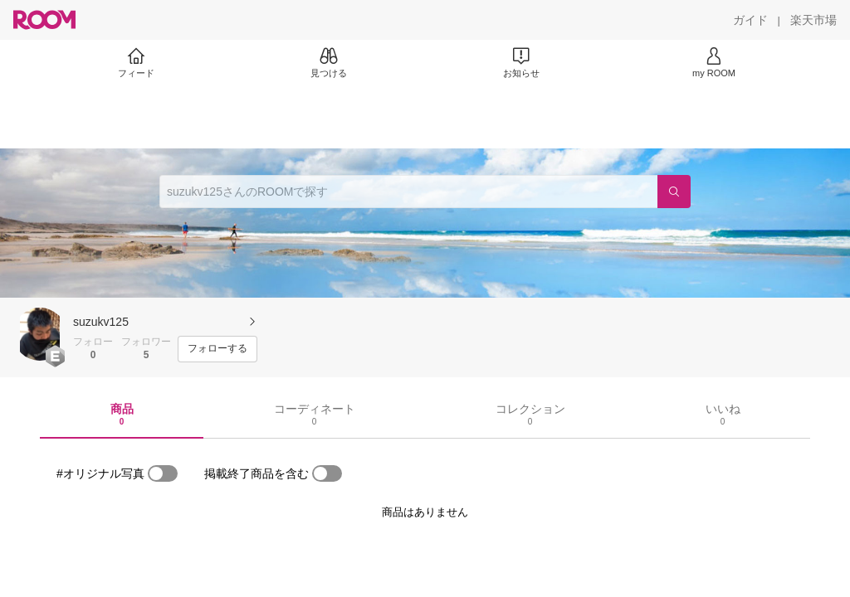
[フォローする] (217, 349)
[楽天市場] (813, 19)
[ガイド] (750, 19)
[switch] (163, 473)
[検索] (674, 191)
